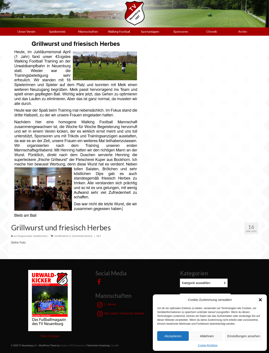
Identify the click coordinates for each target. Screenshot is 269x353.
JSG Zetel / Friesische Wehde (120, 313)
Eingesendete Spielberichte (32, 236)
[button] (260, 300)
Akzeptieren (172, 336)
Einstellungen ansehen (243, 336)
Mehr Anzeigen (50, 336)
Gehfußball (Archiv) (82, 236)
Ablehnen (207, 336)
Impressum (80, 345)
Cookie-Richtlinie (207, 345)
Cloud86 (115, 345)
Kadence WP (66, 345)
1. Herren (106, 305)
